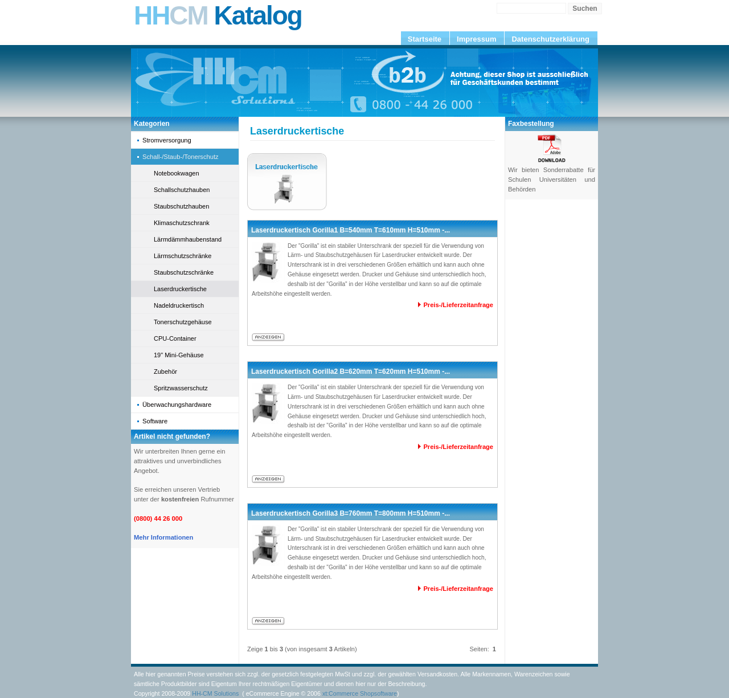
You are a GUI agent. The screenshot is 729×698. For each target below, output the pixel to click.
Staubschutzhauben (181, 206)
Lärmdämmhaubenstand (188, 239)
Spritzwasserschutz (181, 388)
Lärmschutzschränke (183, 255)
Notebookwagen (176, 173)
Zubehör (165, 371)
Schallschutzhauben (182, 189)
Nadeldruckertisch (179, 305)
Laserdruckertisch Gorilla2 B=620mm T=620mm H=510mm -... (350, 371)
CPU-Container (175, 338)
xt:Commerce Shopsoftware (359, 693)
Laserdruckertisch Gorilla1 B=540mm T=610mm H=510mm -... (350, 230)
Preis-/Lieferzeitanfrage (458, 304)
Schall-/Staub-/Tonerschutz (180, 156)
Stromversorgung (166, 140)
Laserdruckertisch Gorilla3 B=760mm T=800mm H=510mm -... (350, 513)
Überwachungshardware (176, 404)
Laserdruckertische (180, 288)
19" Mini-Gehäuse (179, 355)
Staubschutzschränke (184, 272)
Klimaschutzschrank (182, 222)
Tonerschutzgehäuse (183, 322)
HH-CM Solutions (215, 693)
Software (154, 421)
